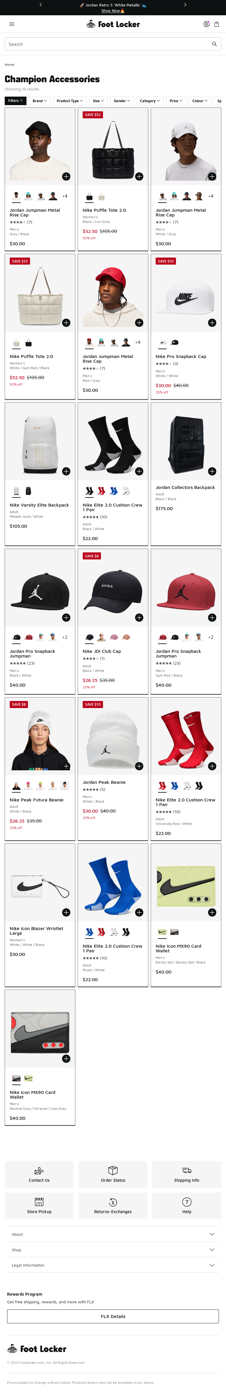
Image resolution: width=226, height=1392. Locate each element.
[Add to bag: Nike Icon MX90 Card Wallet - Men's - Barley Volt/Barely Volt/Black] (212, 912)
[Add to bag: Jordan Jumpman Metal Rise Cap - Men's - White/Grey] (212, 176)
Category (150, 101)
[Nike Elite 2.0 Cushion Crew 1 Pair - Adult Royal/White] (113, 491)
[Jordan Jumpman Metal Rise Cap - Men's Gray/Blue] (53, 196)
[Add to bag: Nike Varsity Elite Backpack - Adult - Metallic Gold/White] (66, 471)
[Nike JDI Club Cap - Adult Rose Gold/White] (126, 637)
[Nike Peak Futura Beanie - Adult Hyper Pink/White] (28, 786)
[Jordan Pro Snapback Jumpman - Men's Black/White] (174, 637)
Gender (122, 101)
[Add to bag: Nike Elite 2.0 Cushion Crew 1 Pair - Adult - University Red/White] (212, 766)
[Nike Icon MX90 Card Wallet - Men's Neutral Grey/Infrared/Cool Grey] (174, 932)
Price (176, 101)
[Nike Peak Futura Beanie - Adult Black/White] (65, 786)
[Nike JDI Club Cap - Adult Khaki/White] (101, 637)
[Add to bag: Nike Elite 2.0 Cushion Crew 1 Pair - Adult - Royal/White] (139, 912)
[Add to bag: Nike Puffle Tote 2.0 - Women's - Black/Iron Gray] (139, 176)
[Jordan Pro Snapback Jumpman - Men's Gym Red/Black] (28, 637)
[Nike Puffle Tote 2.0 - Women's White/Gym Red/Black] (101, 196)
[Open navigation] (11, 23)
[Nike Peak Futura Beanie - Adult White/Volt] (40, 786)
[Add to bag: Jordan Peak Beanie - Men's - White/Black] (139, 766)
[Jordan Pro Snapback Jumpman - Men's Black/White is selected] (16, 637)
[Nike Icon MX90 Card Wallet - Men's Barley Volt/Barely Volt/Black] (28, 1078)
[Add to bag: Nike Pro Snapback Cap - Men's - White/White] (212, 323)
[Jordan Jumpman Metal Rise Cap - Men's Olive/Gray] (199, 196)
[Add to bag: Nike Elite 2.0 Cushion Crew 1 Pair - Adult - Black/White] (139, 471)
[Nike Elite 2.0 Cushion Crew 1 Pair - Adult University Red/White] (101, 491)
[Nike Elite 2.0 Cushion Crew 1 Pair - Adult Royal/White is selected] (89, 932)
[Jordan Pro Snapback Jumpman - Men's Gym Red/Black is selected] (162, 637)
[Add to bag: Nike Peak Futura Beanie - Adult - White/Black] (66, 766)
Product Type (70, 101)
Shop (113, 1249)
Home (9, 64)
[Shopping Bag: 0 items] (216, 23)
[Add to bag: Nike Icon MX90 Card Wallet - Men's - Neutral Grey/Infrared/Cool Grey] (66, 1059)
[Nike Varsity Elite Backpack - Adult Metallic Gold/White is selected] (16, 491)
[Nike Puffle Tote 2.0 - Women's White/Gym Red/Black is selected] (16, 342)
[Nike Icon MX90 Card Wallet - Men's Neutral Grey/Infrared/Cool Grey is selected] (16, 1078)
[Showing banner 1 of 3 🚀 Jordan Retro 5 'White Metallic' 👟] (113, 7)
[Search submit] (214, 44)
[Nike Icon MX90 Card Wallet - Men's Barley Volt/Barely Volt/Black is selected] (162, 932)
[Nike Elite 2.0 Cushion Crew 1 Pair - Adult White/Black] (126, 491)
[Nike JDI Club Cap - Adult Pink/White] (113, 637)
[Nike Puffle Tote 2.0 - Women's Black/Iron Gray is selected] (89, 196)
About (113, 1234)
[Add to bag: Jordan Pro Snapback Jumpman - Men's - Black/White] (66, 617)
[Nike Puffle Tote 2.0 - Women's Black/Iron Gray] (28, 342)
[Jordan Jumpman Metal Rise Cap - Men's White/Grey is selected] (162, 196)
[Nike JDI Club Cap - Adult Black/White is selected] (89, 637)
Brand (40, 101)
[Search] (113, 44)
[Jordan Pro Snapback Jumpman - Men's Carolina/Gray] (53, 637)
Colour (199, 101)
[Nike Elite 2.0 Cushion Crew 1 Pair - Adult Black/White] (199, 786)
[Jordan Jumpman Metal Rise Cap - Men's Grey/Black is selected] (16, 196)
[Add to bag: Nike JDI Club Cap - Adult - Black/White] (139, 617)
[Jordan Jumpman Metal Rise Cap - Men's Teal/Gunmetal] (28, 196)
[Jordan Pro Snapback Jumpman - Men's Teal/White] (40, 637)
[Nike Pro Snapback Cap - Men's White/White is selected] (162, 342)
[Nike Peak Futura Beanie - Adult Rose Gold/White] (53, 786)
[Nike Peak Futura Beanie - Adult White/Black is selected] (16, 786)
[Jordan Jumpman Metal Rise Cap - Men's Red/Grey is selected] (89, 342)
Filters (15, 100)
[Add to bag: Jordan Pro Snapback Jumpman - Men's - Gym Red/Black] (212, 617)
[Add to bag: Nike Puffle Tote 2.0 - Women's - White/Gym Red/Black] (66, 323)
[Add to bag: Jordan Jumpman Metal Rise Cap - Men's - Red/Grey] (139, 323)
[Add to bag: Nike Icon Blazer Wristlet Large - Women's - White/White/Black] (66, 912)
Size (98, 101)
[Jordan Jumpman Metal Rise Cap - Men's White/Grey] (40, 196)
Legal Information (113, 1264)
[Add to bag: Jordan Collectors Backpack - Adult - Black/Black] (212, 471)
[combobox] (113, 44)
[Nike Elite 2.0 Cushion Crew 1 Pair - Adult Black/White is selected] (89, 491)
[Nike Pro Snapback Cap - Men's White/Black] (174, 342)
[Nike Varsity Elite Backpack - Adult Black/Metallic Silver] (28, 491)
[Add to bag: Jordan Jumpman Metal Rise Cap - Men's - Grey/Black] (66, 176)
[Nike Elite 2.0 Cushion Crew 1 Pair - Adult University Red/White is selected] (162, 786)
